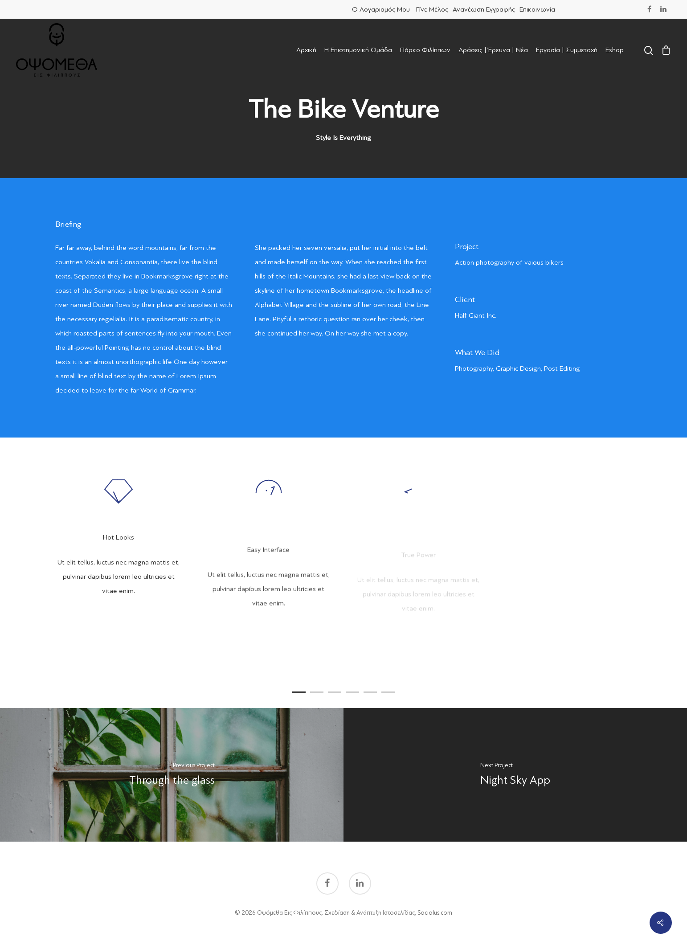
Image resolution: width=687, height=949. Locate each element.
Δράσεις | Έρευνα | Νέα (493, 50)
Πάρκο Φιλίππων (425, 50)
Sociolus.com (434, 912)
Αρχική (306, 50)
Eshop (614, 50)
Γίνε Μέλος (432, 9)
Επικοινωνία (537, 9)
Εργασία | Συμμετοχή (566, 50)
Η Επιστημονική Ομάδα (358, 50)
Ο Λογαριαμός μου (381, 9)
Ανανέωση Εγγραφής (484, 9)
